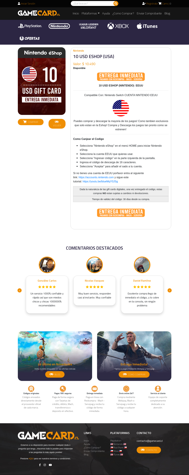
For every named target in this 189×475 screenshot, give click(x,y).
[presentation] (19, 277)
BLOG (55, 361)
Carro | (164, 3)
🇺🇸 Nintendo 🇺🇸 (118, 431)
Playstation (115, 427)
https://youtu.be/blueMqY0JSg (100, 168)
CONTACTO (149, 436)
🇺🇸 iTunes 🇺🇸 (116, 441)
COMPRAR (30, 109)
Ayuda (106, 13)
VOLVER (57, 110)
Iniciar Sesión (26, 3)
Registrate (150, 3)
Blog (167, 13)
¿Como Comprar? (123, 13)
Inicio (76, 13)
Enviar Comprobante (149, 13)
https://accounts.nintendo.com (96, 164)
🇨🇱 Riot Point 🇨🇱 (118, 434)
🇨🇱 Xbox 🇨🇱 (116, 437)
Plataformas (89, 13)
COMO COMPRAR (134, 361)
